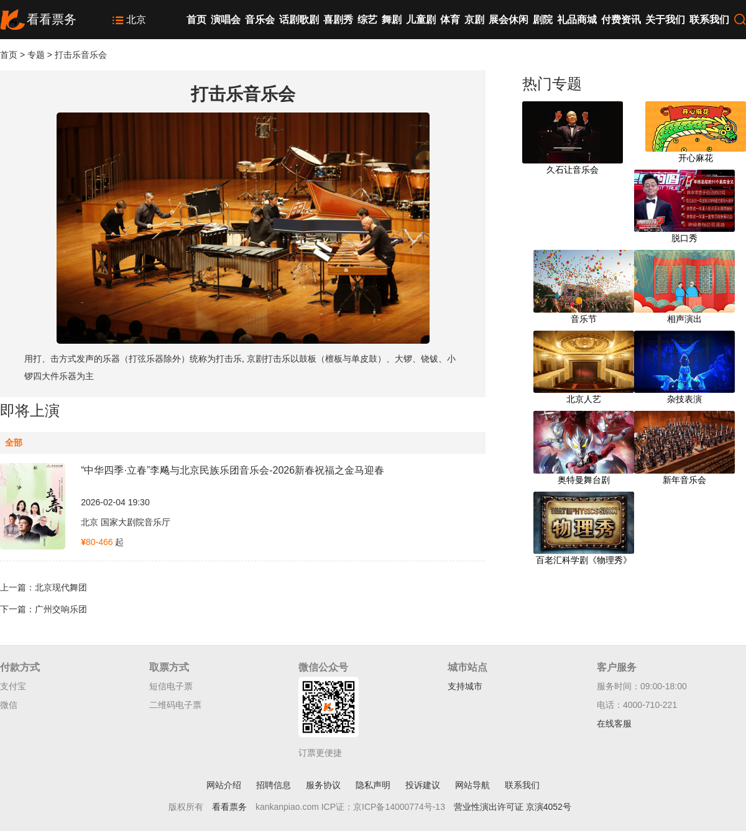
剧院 (543, 19)
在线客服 (614, 723)
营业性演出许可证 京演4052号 (512, 807)
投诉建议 (422, 785)
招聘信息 (273, 785)
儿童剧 (421, 19)
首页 (196, 19)
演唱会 (226, 19)
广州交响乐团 (61, 609)
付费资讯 (621, 19)
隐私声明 (373, 785)
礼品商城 (577, 19)
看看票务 (229, 807)
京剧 (474, 19)
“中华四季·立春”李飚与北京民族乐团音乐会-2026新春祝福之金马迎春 (232, 470)
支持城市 (465, 686)
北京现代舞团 (61, 587)
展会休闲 (508, 19)
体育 (450, 19)
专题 (36, 55)
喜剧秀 (338, 19)
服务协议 (323, 785)
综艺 (367, 19)
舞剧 (392, 19)
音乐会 (260, 19)
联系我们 (709, 19)
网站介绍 (223, 785)
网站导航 (472, 785)
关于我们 (665, 19)
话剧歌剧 (299, 19)
